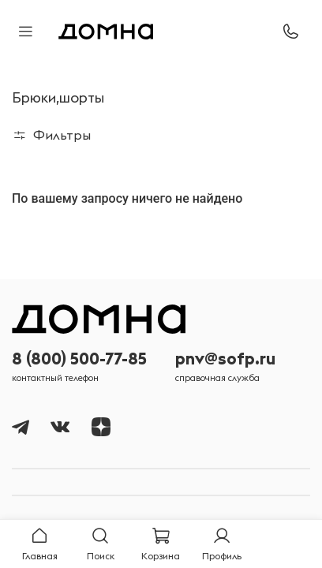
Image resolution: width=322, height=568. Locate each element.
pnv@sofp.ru (225, 358)
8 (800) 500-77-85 (79, 358)
